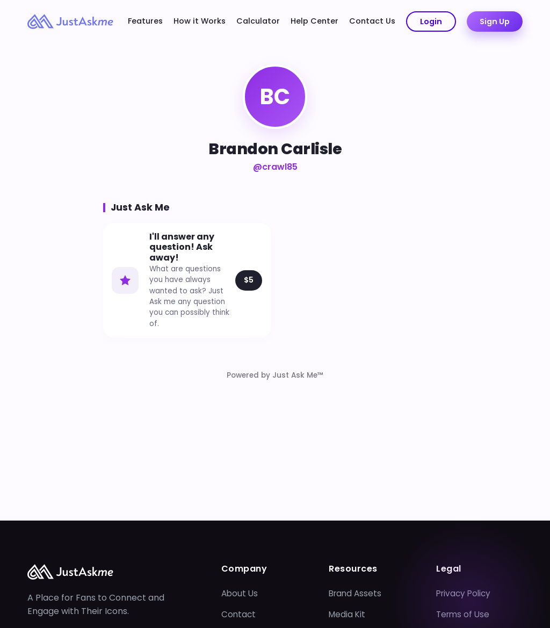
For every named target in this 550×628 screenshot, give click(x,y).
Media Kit (347, 614)
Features (145, 21)
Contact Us (372, 21)
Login (431, 21)
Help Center (314, 21)
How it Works (199, 21)
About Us (239, 593)
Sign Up (495, 21)
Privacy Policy (463, 593)
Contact (238, 614)
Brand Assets (355, 593)
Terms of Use (462, 614)
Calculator (258, 21)
